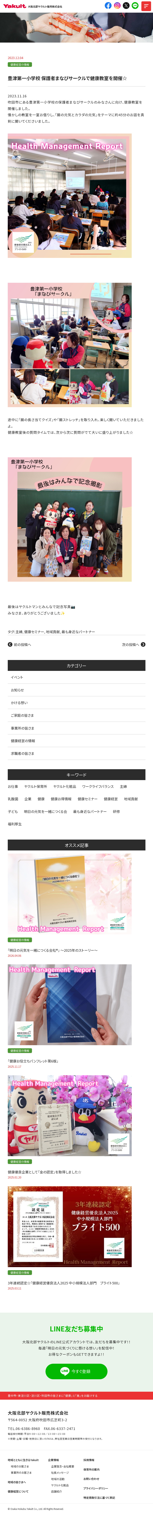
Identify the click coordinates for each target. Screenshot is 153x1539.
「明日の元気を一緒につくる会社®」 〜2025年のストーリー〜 (53, 950)
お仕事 (13, 786)
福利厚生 (15, 823)
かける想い (19, 702)
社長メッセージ (60, 1472)
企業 (27, 798)
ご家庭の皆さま (22, 715)
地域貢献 (53, 631)
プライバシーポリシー (95, 1488)
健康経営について (18, 1491)
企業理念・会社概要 (62, 1466)
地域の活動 (57, 1479)
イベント (17, 677)
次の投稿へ (130, 644)
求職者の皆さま (22, 753)
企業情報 (53, 1460)
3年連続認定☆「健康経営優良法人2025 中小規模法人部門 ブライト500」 (64, 1282)
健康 (41, 798)
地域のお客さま (20, 1466)
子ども (13, 811)
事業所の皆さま (22, 728)
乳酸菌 (13, 798)
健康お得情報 (61, 798)
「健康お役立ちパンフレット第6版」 (33, 1060)
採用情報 (88, 1460)
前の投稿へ (22, 644)
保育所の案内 (91, 1469)
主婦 (18, 631)
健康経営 (111, 798)
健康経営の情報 (19, 64)
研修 (116, 811)
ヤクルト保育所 (35, 786)
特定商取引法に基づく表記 (99, 1498)
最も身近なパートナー (78, 631)
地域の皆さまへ (17, 1482)
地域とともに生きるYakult (23, 1460)
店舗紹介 (56, 1491)
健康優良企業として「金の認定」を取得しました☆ (44, 1171)
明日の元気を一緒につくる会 (45, 811)
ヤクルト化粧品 (64, 786)
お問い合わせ (91, 1479)
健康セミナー (34, 631)
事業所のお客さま (21, 1472)
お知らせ (17, 689)
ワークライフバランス (98, 786)
